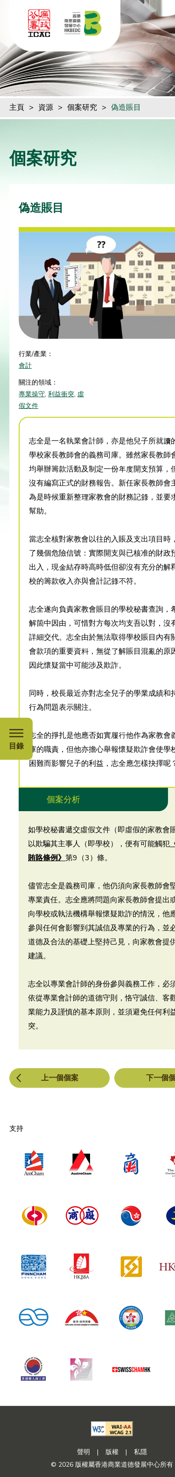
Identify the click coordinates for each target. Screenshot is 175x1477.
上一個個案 (59, 1078)
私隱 (140, 1452)
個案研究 (82, 107)
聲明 (83, 1452)
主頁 (16, 107)
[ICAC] (39, 23)
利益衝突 (61, 394)
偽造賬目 (126, 107)
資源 (45, 107)
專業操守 (32, 394)
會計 (25, 365)
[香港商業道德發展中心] (83, 23)
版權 (112, 1452)
